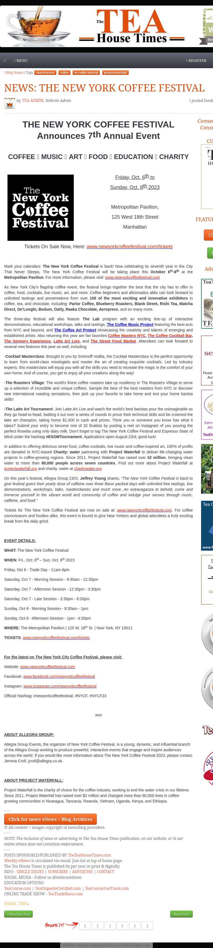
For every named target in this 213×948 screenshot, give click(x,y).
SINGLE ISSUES (30, 871)
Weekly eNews (17, 860)
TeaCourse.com (17, 888)
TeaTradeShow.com (66, 893)
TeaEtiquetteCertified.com (58, 888)
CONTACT (105, 871)
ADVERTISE (82, 871)
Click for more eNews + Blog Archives (50, 819)
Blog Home (13, 72)
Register (196, 60)
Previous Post (18, 914)
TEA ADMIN (33, 100)
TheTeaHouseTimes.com (89, 855)
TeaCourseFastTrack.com (107, 888)
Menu (21, 60)
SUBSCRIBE (58, 871)
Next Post (181, 914)
